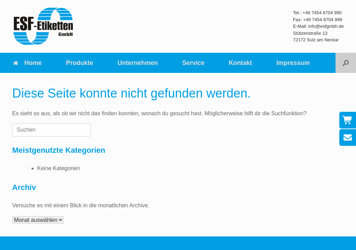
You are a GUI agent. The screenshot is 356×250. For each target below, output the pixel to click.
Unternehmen (138, 62)
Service (193, 62)
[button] (345, 63)
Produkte (79, 62)
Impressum (293, 62)
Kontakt (240, 62)
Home (27, 62)
